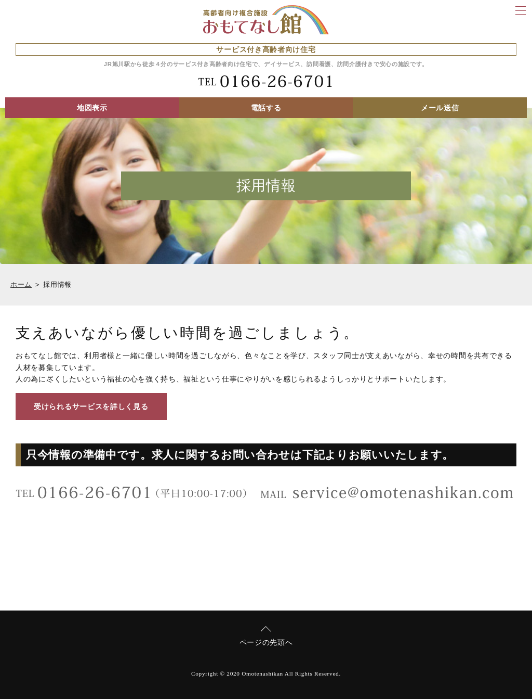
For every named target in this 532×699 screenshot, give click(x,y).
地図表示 (92, 108)
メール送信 (440, 108)
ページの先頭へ (266, 642)
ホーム (21, 284)
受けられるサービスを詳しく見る (91, 406)
